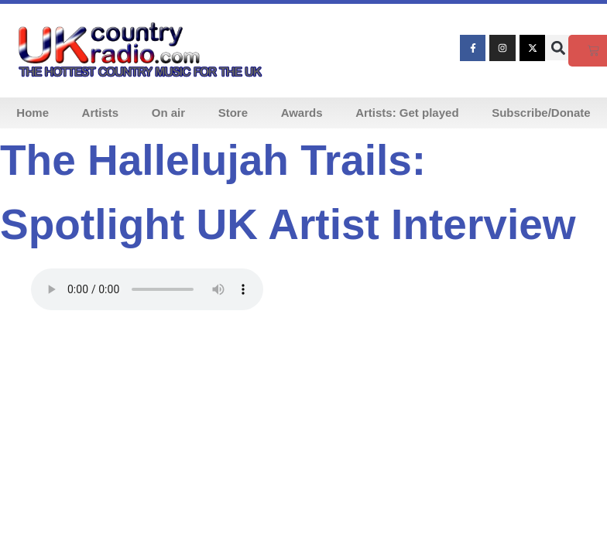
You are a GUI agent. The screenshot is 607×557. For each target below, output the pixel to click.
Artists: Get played (406, 112)
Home (32, 112)
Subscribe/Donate (541, 112)
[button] (558, 47)
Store (233, 112)
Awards (302, 112)
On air (168, 112)
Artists (100, 112)
